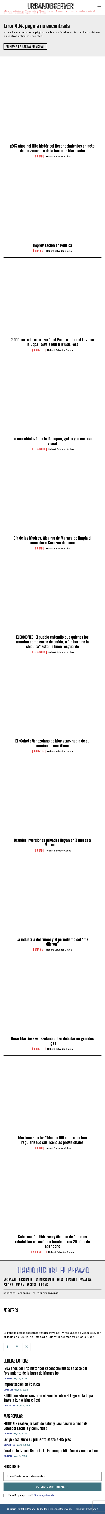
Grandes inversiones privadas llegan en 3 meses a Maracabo (52, 842)
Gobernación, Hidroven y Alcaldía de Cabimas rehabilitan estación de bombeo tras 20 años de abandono (52, 1241)
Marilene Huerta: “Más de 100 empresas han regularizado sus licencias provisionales (52, 1140)
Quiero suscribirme (52, 1487)
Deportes (38, 350)
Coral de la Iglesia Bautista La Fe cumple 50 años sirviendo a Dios (51, 1450)
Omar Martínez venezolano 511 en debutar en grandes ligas (52, 1041)
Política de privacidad (43, 1495)
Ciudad (39, 156)
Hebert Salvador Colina (58, 156)
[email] (52, 1476)
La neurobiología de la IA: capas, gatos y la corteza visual (52, 441)
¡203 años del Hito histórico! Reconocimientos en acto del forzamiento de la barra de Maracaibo (52, 148)
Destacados (38, 449)
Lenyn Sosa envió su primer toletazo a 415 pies (37, 1439)
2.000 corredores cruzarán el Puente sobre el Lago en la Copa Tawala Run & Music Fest (52, 342)
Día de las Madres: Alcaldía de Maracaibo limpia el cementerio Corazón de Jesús (52, 540)
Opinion (39, 250)
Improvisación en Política (52, 245)
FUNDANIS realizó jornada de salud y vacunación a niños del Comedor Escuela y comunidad (46, 1425)
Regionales (38, 1252)
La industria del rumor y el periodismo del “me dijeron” (52, 941)
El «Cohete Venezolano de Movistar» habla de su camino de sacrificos (52, 743)
